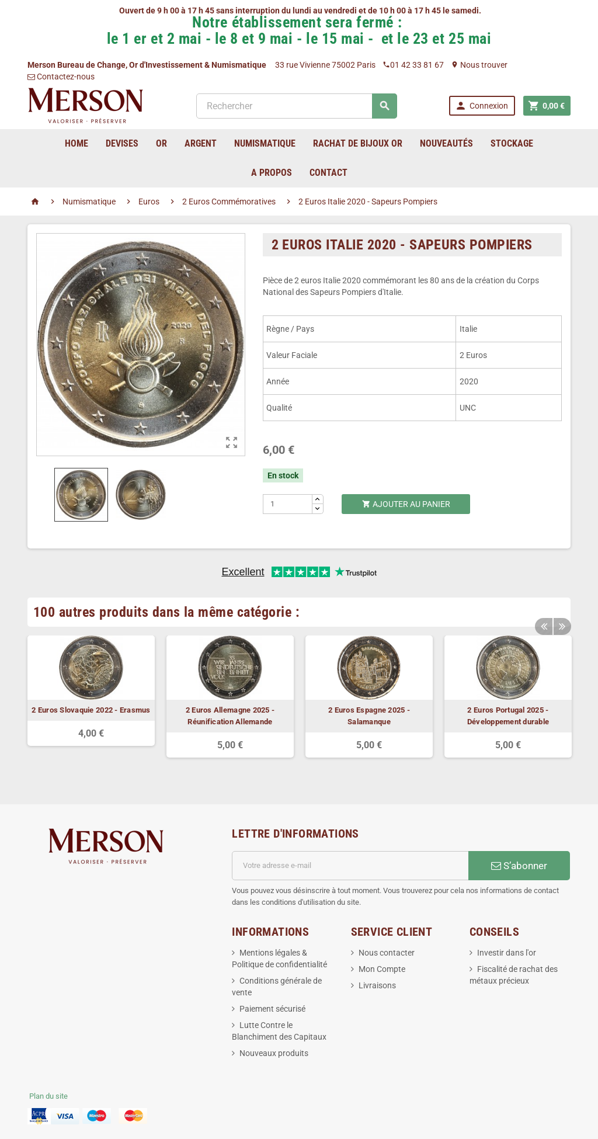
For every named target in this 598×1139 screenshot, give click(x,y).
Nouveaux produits (273, 1053)
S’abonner (519, 865)
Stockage (512, 143)
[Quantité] (288, 504)
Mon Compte (382, 969)
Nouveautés (446, 143)
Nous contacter (387, 952)
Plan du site (48, 1096)
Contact (328, 172)
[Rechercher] (296, 106)
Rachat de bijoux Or (357, 143)
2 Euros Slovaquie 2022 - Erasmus (91, 710)
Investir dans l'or (506, 952)
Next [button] (562, 621)
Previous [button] (543, 621)
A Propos (271, 172)
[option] (91, 691)
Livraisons (377, 985)
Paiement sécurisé (272, 1008)
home (76, 143)
